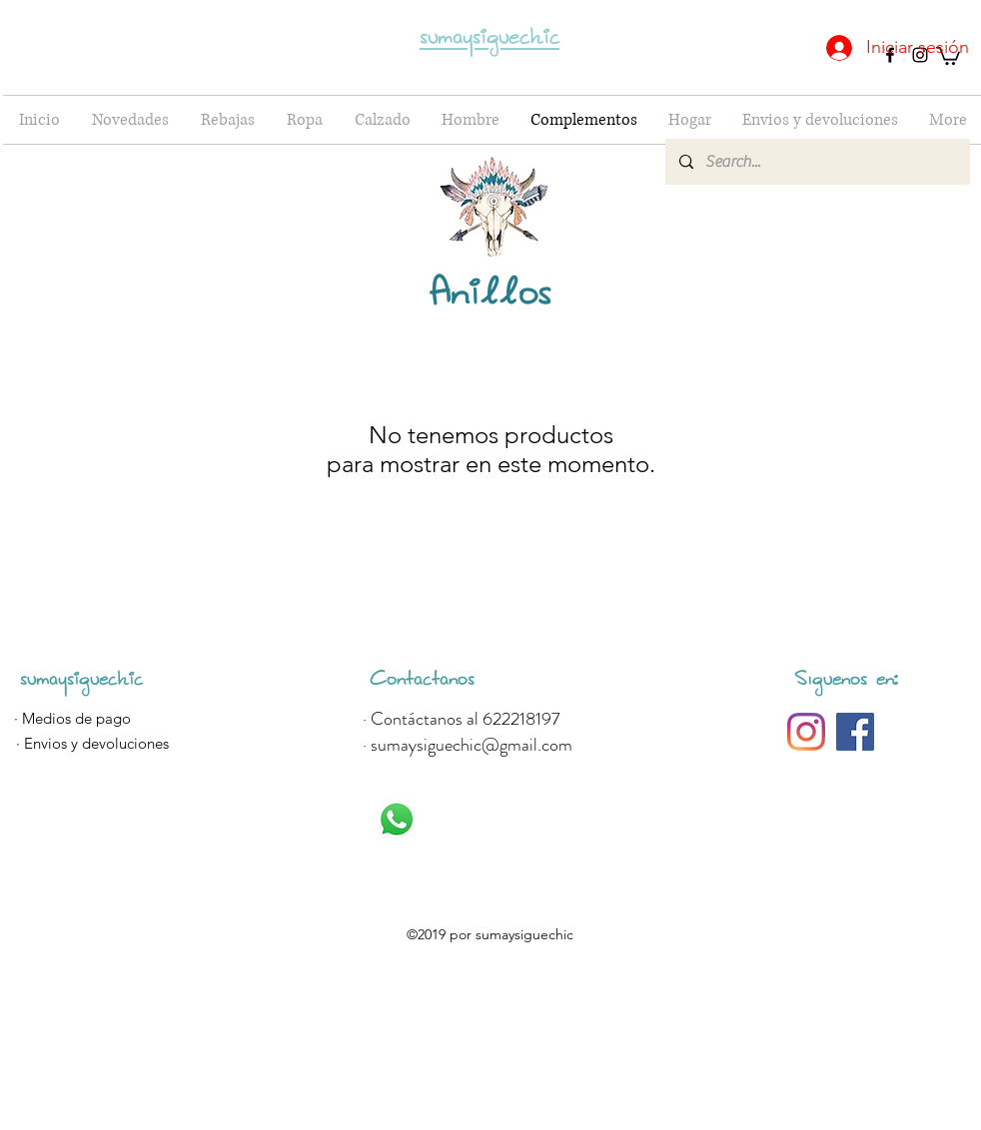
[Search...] (816, 162)
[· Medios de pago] (72, 719)
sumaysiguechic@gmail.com (471, 745)
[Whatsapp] (397, 819)
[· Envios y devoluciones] (92, 744)
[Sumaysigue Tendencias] (855, 732)
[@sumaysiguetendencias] (806, 732)
